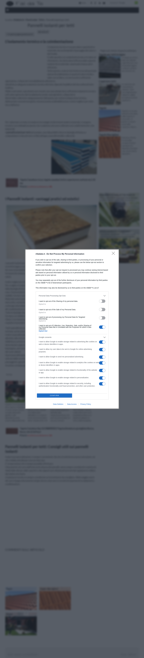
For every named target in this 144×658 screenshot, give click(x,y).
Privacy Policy (85, 404)
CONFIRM (54, 395)
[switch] (102, 301)
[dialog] (72, 329)
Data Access (72, 404)
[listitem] (72, 296)
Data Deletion (58, 404)
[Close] (114, 254)
